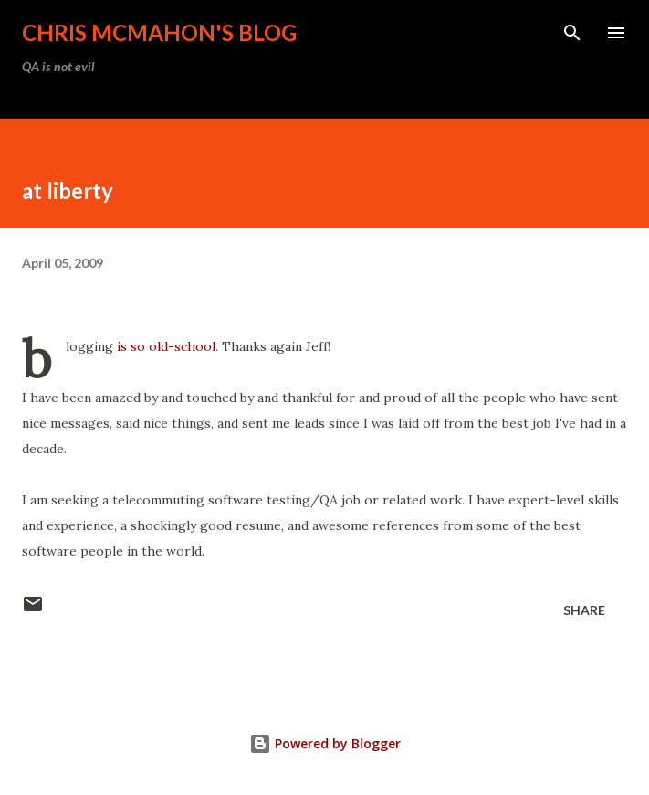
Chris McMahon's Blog (159, 32)
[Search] (572, 33)
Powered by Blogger (325, 743)
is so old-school (166, 346)
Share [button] (584, 610)
